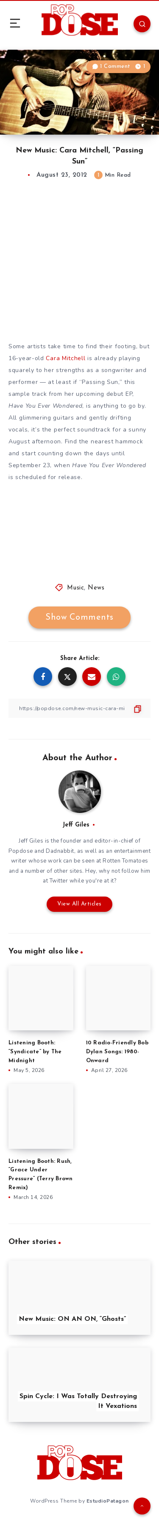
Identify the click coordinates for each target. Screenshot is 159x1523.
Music (75, 588)
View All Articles (79, 904)
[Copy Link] (79, 708)
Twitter (59, 881)
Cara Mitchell (65, 358)
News (96, 588)
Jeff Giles (75, 825)
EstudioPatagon (107, 1501)
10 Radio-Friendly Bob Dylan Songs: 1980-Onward (117, 1051)
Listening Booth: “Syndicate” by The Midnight (35, 1051)
